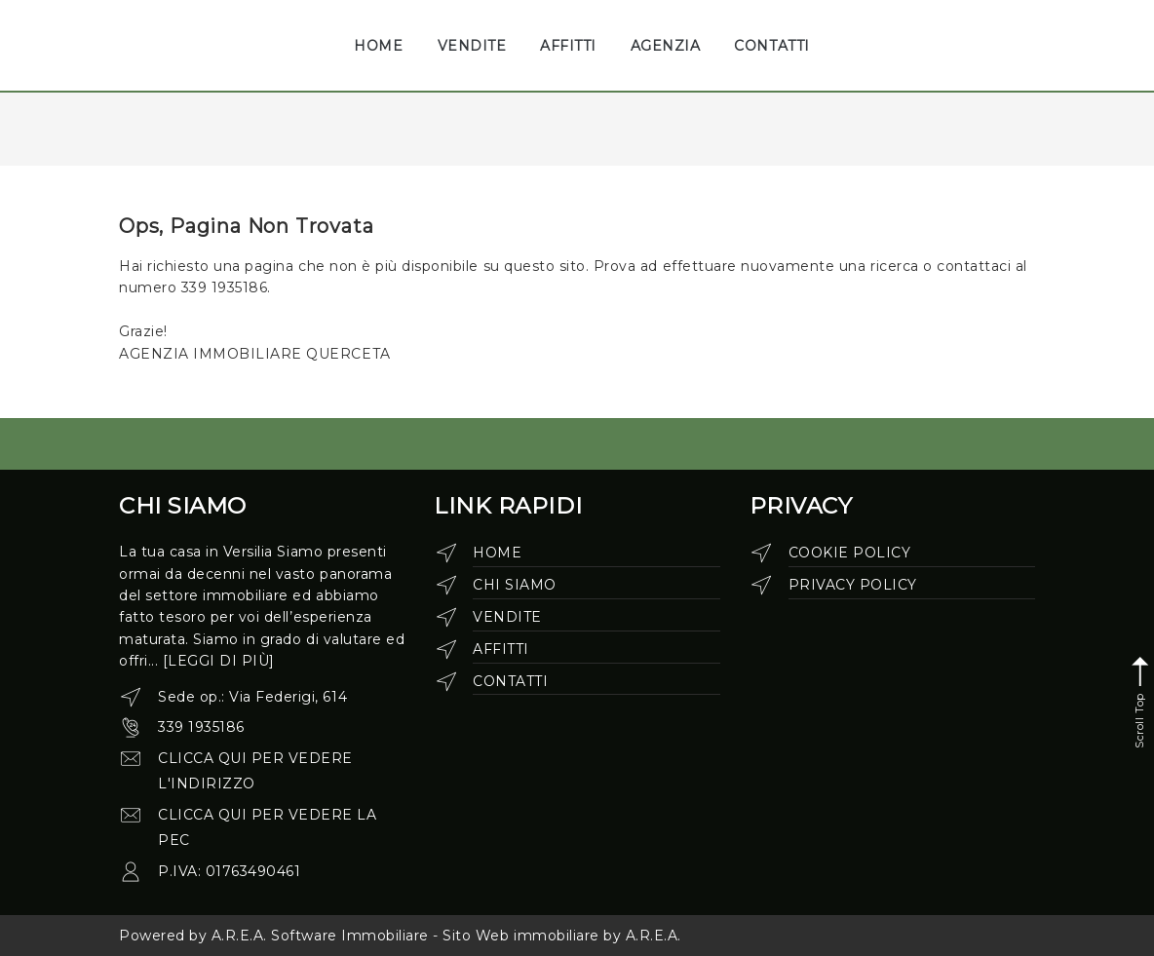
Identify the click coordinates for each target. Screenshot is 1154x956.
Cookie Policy (850, 552)
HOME (378, 46)
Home (497, 552)
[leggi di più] (219, 660)
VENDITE (472, 46)
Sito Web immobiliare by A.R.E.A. (561, 935)
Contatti (510, 681)
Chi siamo (515, 584)
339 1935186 (201, 727)
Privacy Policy (853, 584)
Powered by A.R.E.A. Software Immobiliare (274, 935)
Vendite (507, 617)
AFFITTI (568, 46)
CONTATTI (771, 46)
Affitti (501, 649)
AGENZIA (666, 46)
